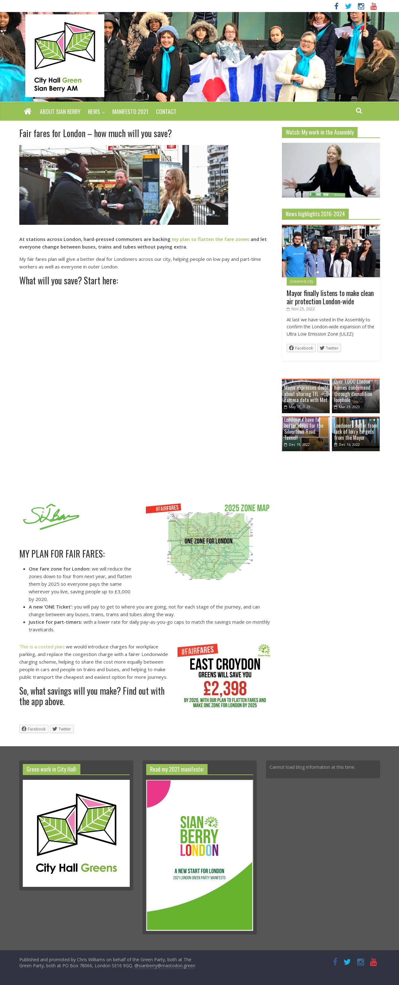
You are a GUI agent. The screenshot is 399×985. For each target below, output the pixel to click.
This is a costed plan (41, 646)
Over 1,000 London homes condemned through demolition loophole (353, 391)
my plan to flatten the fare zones (210, 239)
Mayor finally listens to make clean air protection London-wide (330, 297)
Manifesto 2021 (130, 111)
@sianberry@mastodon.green (164, 966)
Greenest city (301, 281)
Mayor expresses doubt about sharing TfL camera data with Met (306, 393)
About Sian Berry (60, 111)
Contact (166, 111)
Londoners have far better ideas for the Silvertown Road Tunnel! (303, 429)
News (94, 111)
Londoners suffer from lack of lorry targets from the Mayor (355, 431)
